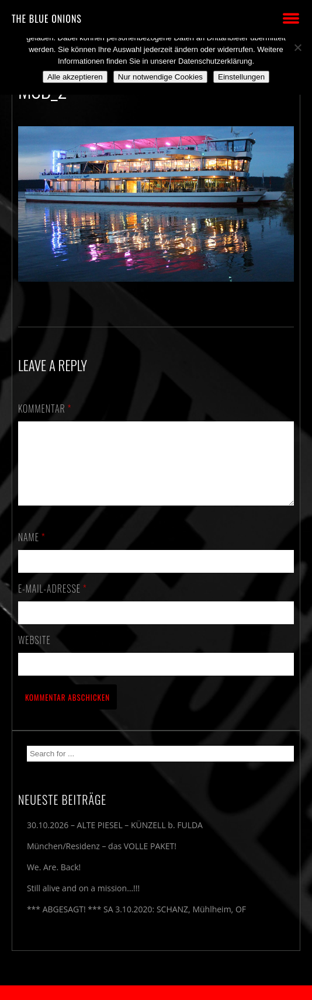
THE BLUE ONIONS (47, 19)
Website (34, 654)
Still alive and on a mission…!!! (83, 902)
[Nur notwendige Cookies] (297, 47)
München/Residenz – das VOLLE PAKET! (101, 860)
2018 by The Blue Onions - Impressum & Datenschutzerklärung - (156, 992)
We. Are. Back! (54, 881)
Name (32, 551)
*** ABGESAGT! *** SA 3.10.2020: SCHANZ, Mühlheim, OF (136, 923)
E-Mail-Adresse (52, 603)
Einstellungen (241, 76)
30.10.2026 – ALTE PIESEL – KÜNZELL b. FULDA (115, 839)
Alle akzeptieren (75, 76)
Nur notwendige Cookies (160, 76)
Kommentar (45, 409)
